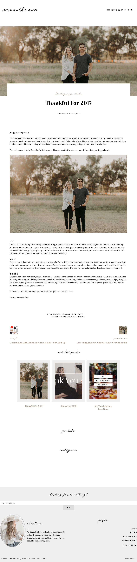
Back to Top (130, 559)
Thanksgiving (63, 94)
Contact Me (130, 537)
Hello (133, 533)
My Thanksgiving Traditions (103, 407)
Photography (129, 540)
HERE (71, 291)
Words (78, 94)
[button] (110, 10)
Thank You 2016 (68, 406)
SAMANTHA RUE (20, 10)
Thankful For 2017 (34, 406)
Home (134, 529)
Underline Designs (38, 559)
